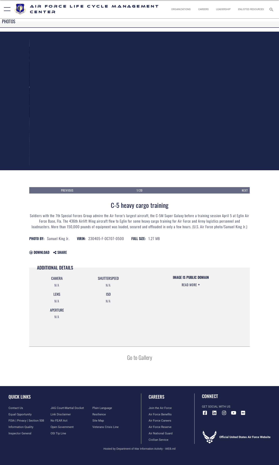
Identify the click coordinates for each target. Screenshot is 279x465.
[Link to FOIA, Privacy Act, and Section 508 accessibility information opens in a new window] (26, 420)
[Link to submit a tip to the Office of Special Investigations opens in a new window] (58, 433)
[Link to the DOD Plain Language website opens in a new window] (102, 408)
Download (39, 252)
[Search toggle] (272, 9)
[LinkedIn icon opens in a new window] (214, 413)
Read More (190, 285)
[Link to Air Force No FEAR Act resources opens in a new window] (59, 420)
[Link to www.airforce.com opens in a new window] (160, 408)
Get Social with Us (216, 406)
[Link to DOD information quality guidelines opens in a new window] (21, 427)
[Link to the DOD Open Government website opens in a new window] (62, 427)
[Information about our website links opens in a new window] (61, 414)
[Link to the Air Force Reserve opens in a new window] (160, 427)
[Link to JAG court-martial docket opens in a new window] (67, 408)
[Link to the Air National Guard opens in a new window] (160, 433)
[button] (6, 9)
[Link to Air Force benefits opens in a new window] (160, 414)
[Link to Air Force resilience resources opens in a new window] (99, 414)
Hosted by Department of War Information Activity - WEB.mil (139, 448)
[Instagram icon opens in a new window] (224, 413)
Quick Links (20, 396)
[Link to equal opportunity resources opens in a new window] (20, 414)
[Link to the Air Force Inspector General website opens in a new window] (20, 433)
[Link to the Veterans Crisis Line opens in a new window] (105, 427)
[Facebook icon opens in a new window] (205, 413)
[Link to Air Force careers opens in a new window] (160, 420)
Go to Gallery (139, 357)
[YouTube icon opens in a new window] (233, 413)
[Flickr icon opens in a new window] (243, 413)
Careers (156, 396)
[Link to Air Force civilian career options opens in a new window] (158, 440)
